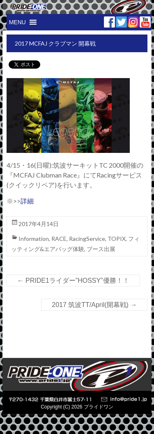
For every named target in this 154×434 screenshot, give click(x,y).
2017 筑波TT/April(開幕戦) (94, 304)
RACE (59, 238)
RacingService (87, 238)
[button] (17, 22)
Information (33, 238)
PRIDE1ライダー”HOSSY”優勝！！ (73, 280)
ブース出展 (101, 248)
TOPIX (117, 238)
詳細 (27, 201)
